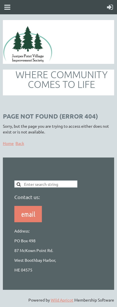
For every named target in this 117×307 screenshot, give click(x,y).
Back (19, 143)
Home (8, 143)
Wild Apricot (62, 299)
